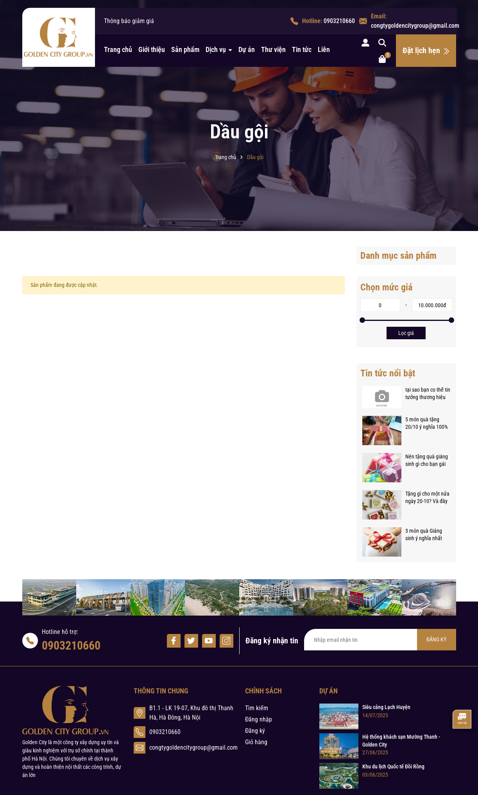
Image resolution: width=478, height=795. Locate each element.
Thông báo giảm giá (129, 21)
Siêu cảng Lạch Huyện (386, 707)
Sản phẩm (185, 49)
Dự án (246, 49)
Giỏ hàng (256, 742)
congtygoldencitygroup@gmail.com (415, 25)
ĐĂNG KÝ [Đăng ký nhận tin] (436, 639)
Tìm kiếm (256, 708)
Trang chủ (118, 49)
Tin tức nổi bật (387, 373)
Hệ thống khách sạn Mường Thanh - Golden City (401, 741)
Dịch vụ (216, 49)
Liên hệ (328, 49)
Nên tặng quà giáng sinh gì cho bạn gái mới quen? (426, 460)
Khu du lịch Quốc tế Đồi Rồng (393, 766)
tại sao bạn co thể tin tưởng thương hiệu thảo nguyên (427, 394)
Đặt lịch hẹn (426, 50)
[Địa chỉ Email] (380, 639)
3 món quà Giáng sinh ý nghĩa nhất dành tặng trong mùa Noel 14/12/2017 (423, 535)
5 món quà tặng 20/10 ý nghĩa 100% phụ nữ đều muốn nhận (426, 423)
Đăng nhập (258, 719)
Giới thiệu (151, 49)
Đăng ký (255, 730)
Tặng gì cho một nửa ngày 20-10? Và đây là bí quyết (427, 498)
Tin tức (302, 49)
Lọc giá (406, 333)
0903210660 (339, 21)
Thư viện (273, 49)
